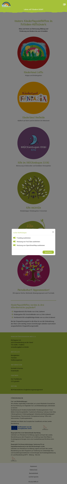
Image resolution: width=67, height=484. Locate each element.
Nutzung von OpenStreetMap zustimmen (31, 245)
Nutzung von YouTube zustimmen (28, 241)
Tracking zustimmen (24, 238)
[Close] (53, 231)
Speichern (48, 252)
